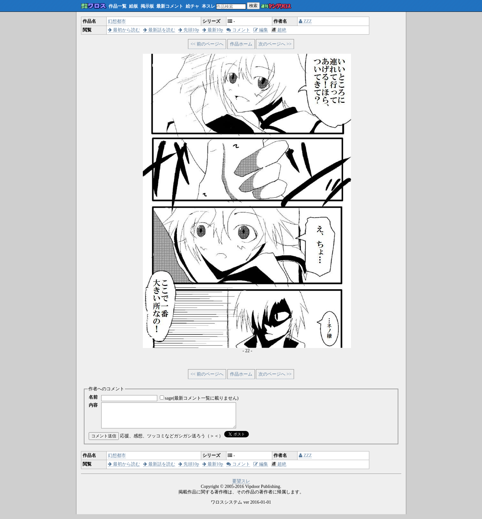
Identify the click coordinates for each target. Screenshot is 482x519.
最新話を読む (159, 30)
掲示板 (147, 6)
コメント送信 (103, 440)
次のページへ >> (274, 44)
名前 (93, 397)
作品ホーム (241, 44)
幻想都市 (117, 21)
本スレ (208, 6)
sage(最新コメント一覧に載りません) (202, 398)
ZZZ (305, 21)
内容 (93, 405)
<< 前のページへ (207, 44)
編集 (260, 30)
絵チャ (192, 6)
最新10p (212, 30)
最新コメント (169, 6)
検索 (253, 5)
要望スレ (241, 485)
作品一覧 (118, 6)
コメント (238, 30)
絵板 (133, 6)
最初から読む (124, 30)
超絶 (278, 30)
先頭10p (188, 30)
